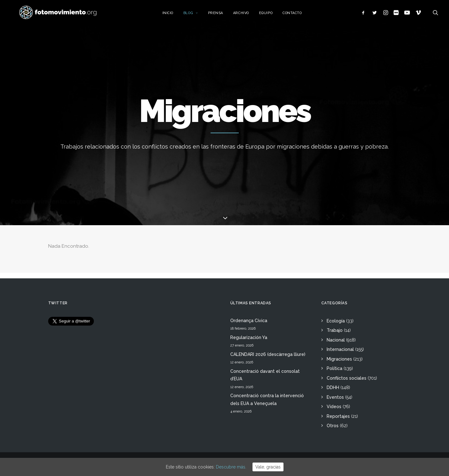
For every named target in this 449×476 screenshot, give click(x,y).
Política (334, 368)
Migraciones (339, 359)
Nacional (336, 339)
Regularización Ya (248, 337)
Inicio (173, 15)
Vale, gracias (268, 466)
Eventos (335, 397)
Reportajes (338, 416)
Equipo (271, 15)
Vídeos (334, 406)
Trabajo (335, 330)
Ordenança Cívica (248, 320)
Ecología (336, 320)
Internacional (340, 349)
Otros (333, 425)
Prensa (221, 15)
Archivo (247, 15)
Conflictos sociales (346, 378)
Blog (196, 15)
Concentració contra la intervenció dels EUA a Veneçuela (267, 399)
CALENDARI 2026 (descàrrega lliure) (267, 354)
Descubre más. (231, 466)
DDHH (333, 387)
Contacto (298, 15)
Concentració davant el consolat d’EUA (265, 375)
